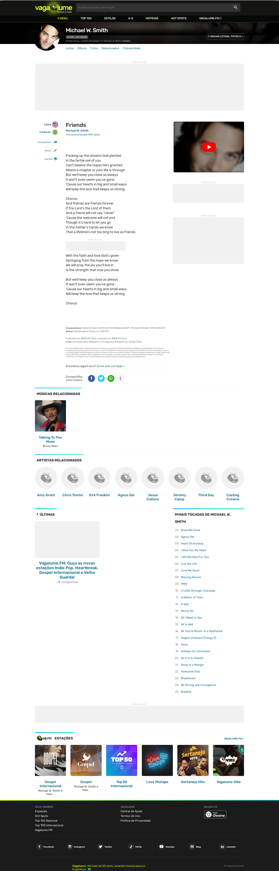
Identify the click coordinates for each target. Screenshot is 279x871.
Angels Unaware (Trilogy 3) (198, 638)
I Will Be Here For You (195, 557)
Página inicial (73, 41)
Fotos (94, 48)
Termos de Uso (130, 816)
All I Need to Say (191, 617)
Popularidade (131, 48)
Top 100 (86, 18)
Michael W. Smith (87, 30)
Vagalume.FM (209, 18)
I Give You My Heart (193, 550)
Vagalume (53, 8)
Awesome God (190, 671)
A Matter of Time (192, 597)
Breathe (186, 691)
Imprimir (48, 159)
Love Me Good (190, 570)
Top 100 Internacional (49, 825)
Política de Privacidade (135, 820)
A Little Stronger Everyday (198, 590)
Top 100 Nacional (46, 820)
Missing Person (191, 577)
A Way (185, 604)
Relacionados (110, 48)
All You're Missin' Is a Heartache (201, 631)
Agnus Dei (187, 537)
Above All (187, 611)
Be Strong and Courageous (198, 685)
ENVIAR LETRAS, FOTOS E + (226, 36)
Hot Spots (178, 18)
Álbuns (82, 48)
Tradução (48, 132)
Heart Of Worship (192, 543)
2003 (83, 338)
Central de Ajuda (131, 811)
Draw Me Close (190, 530)
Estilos (110, 18)
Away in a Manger (192, 664)
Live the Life (189, 563)
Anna (184, 644)
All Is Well (187, 624)
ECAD (69, 342)
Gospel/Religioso (77, 37)
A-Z (130, 18)
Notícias (152, 18)
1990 (184, 584)
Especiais (41, 811)
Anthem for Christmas (195, 651)
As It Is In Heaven (192, 658)
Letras (70, 48)
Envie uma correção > (111, 366)
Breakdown (188, 678)
